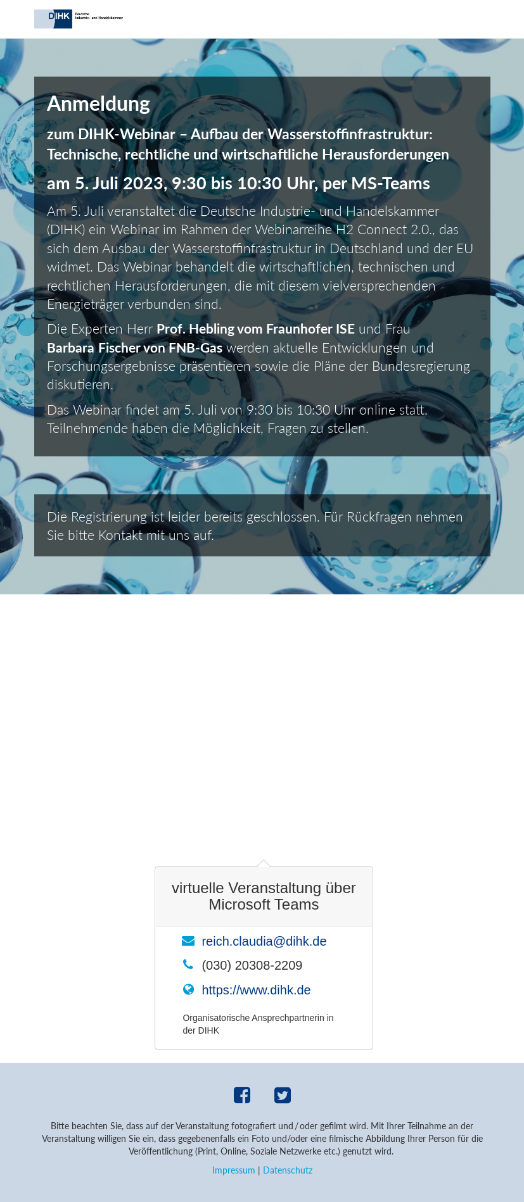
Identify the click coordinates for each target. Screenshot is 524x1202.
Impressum (233, 1170)
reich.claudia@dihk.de (263, 941)
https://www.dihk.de (255, 990)
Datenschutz (287, 1170)
